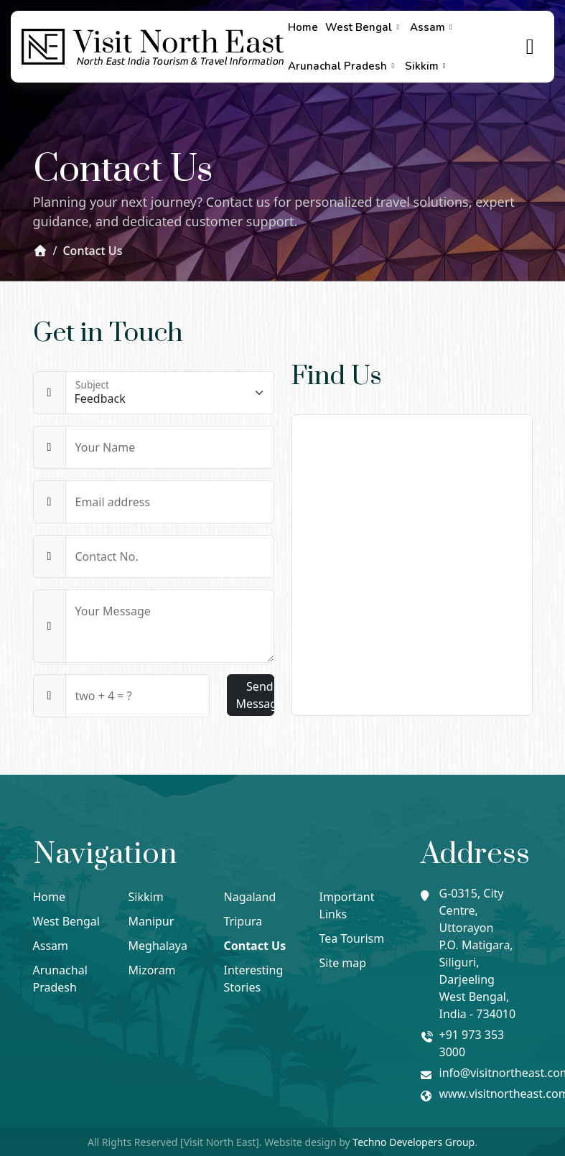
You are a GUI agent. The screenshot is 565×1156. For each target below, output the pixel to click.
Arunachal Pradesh (343, 66)
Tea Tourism (352, 938)
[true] (530, 47)
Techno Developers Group (413, 1142)
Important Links (347, 905)
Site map (343, 963)
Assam (433, 27)
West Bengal (364, 27)
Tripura (243, 921)
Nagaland (250, 897)
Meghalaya (158, 946)
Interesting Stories (254, 978)
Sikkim (427, 66)
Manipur (151, 921)
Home (303, 27)
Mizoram (152, 970)
